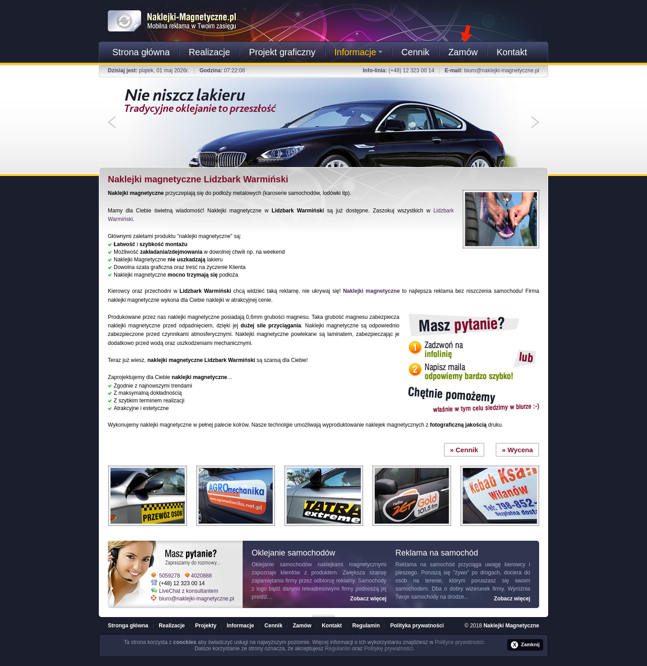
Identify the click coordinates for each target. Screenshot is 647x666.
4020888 (201, 576)
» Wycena (517, 450)
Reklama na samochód (425, 564)
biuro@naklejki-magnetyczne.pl (501, 70)
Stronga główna (128, 625)
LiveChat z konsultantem (188, 591)
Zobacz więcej (368, 598)
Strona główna (141, 52)
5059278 (169, 576)
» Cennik (464, 450)
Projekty (205, 625)
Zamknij (525, 644)
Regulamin (366, 625)
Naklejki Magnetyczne (511, 625)
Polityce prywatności (459, 642)
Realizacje (209, 52)
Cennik (415, 52)
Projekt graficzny (282, 52)
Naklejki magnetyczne (371, 291)
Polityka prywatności (416, 625)
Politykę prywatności (388, 648)
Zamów (463, 52)
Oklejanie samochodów (282, 564)
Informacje (358, 52)
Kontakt (511, 52)
